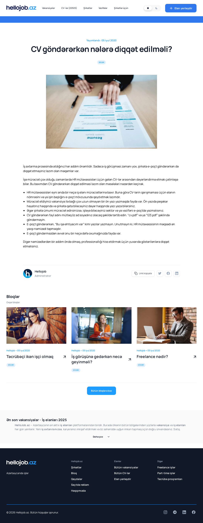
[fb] (168, 273)
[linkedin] (176, 273)
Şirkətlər (87, 8)
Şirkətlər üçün (121, 8)
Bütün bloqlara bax (101, 390)
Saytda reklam (80, 484)
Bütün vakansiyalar (126, 467)
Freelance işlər (166, 467)
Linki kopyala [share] (143, 273)
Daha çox (101, 436)
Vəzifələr (103, 8)
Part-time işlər (166, 473)
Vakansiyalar (48, 8)
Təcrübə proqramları (169, 479)
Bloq (74, 473)
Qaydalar (76, 479)
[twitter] (160, 273)
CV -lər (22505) (69, 8)
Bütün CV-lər (122, 473)
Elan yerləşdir (180, 8)
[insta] (165, 512)
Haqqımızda (78, 490)
